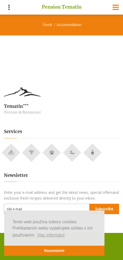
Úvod (47, 24)
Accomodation (69, 24)
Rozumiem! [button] (54, 251)
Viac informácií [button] (51, 235)
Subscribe (104, 208)
